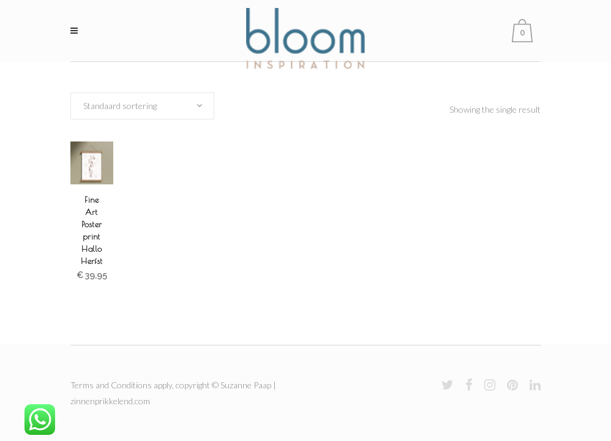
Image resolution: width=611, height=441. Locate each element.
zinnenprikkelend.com (110, 401)
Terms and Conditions (111, 385)
